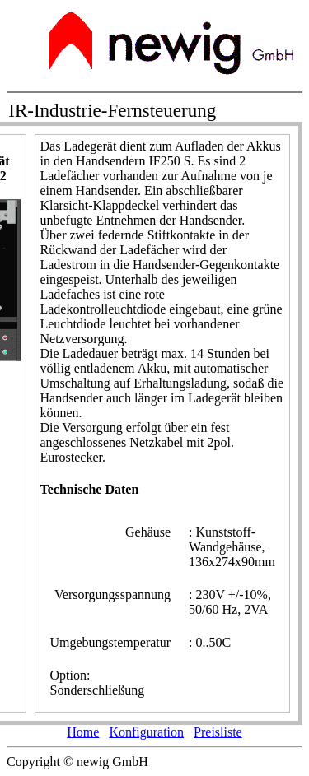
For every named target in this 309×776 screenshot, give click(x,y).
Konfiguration (146, 732)
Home (83, 732)
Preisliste (218, 732)
